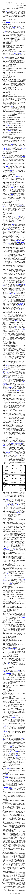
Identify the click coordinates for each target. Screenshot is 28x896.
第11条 (10, 293)
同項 (24, 322)
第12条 (16, 751)
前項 (5, 31)
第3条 (9, 648)
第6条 (11, 751)
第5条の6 (20, 27)
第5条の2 (14, 27)
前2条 (4, 445)
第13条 (8, 243)
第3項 (16, 327)
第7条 (23, 617)
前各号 (7, 365)
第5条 (14, 648)
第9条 (22, 242)
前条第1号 (8, 452)
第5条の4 (8, 125)
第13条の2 (8, 673)
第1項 (9, 130)
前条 (19, 216)
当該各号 (20, 304)
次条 (7, 123)
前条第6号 (8, 499)
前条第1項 (17, 176)
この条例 (8, 11)
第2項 (16, 320)
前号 (7, 166)
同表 (17, 455)
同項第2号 (11, 387)
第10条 (19, 284)
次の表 (14, 453)
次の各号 (18, 240)
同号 (24, 375)
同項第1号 (5, 372)
